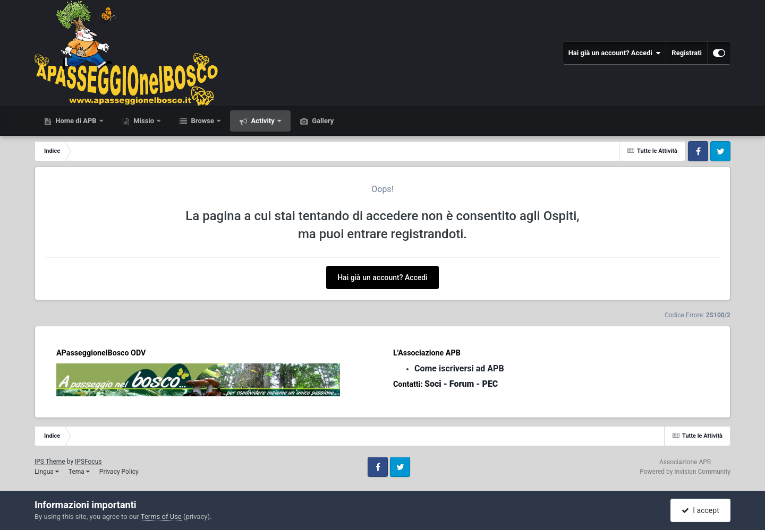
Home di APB (76, 121)
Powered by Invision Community (685, 471)
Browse (202, 121)
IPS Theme (50, 461)
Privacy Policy (119, 471)
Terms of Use (161, 516)
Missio (144, 121)
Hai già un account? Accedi (614, 53)
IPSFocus (88, 461)
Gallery (322, 121)
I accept (700, 510)
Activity (262, 121)
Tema (79, 471)
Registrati (687, 53)
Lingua (47, 471)
